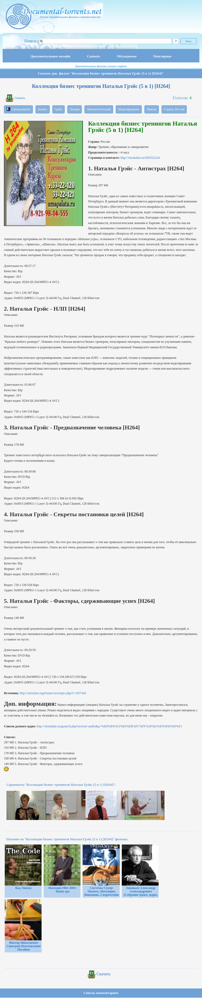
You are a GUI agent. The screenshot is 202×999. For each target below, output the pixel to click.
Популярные (162, 56)
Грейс (58, 109)
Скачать (93, 56)
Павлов (151, 109)
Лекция (75, 109)
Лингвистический (99, 109)
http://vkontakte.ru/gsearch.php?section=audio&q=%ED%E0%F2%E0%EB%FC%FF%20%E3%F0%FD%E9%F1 (109, 726)
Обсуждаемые (127, 56)
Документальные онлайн (50, 56)
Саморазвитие (18, 109)
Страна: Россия (174, 109)
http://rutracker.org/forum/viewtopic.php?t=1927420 (53, 693)
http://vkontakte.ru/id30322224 (140, 158)
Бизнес (42, 109)
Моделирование (128, 109)
